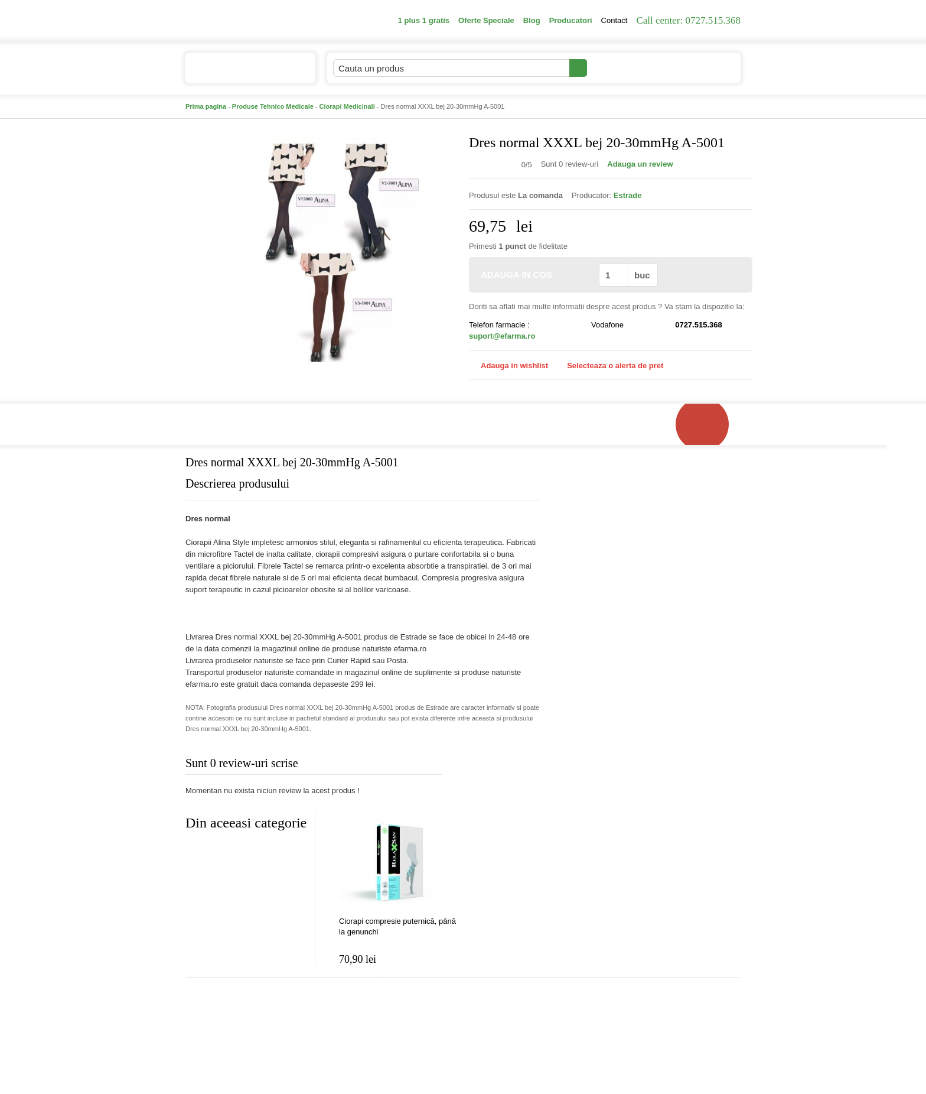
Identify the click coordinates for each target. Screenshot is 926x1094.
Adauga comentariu (498, 765)
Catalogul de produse (242, 73)
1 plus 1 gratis (423, 20)
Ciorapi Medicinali (347, 106)
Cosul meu (701, 68)
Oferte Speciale (486, 20)
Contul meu (627, 67)
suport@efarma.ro (502, 336)
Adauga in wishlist (508, 365)
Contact (614, 20)
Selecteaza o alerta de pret (609, 366)
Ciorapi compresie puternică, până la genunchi (397, 926)
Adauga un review (640, 164)
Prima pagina (205, 106)
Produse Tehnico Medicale (273, 106)
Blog (531, 20)
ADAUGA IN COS (533, 275)
